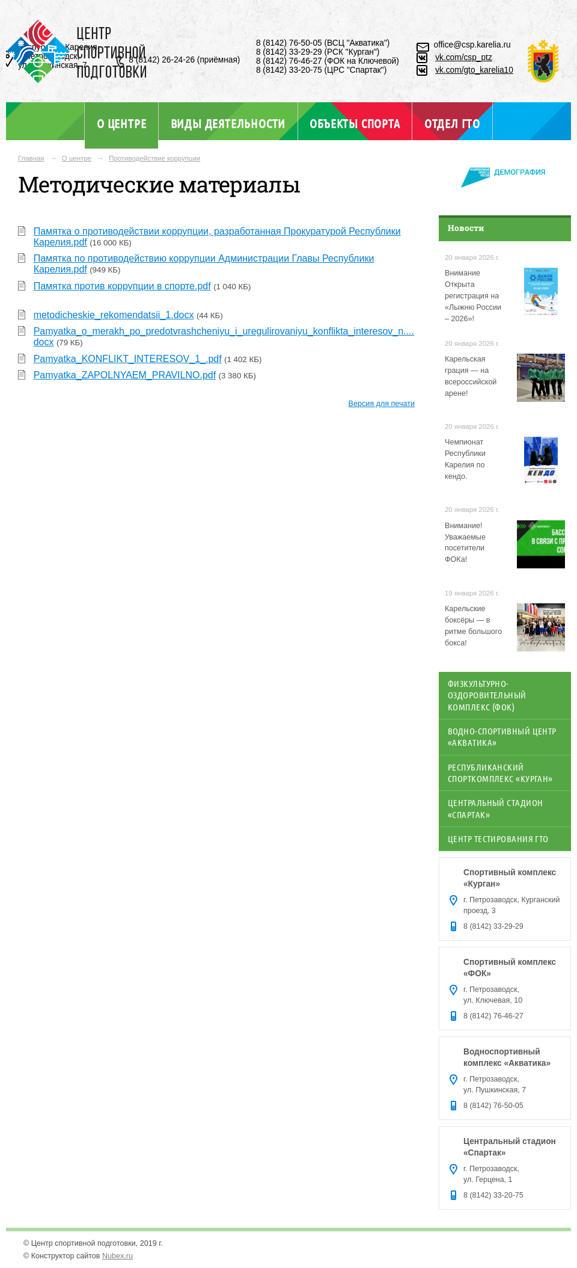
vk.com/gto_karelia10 (474, 70)
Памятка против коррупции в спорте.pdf (122, 286)
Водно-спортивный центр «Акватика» (502, 736)
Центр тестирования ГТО (498, 838)
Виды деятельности (228, 123)
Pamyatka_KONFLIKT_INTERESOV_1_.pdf (128, 359)
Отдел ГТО (452, 123)
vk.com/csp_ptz (463, 57)
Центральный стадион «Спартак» (495, 808)
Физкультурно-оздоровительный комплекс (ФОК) (487, 695)
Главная (31, 158)
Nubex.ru (117, 1256)
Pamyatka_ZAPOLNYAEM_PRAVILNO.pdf (125, 375)
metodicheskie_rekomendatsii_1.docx (114, 315)
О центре (121, 123)
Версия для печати (382, 403)
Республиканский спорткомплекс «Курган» (500, 773)
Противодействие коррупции (154, 158)
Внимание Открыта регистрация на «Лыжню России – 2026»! (473, 296)
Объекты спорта (355, 123)
